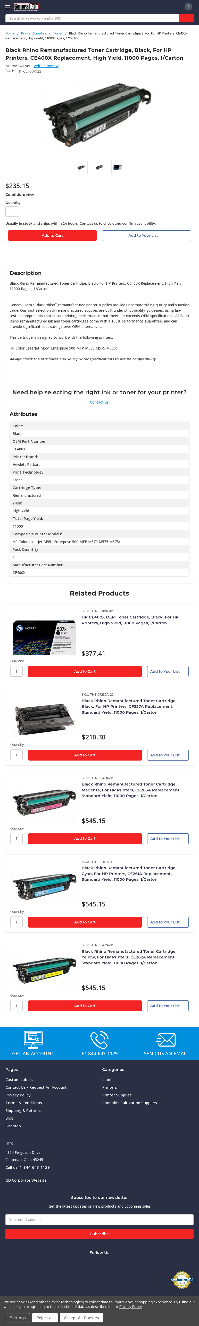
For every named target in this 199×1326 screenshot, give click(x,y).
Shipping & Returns (23, 1110)
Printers (109, 1087)
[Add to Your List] (168, 671)
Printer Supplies (117, 1094)
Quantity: (13, 202)
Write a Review (46, 65)
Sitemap (13, 1125)
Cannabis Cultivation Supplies (129, 1102)
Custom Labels (19, 1079)
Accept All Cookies (81, 1318)
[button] (33, 1040)
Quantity (17, 661)
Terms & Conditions (23, 1102)
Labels (108, 1079)
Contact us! (99, 402)
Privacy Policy (18, 1094)
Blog (9, 1118)
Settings (18, 1318)
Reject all (45, 1318)
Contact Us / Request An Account (36, 1087)
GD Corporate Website (26, 1180)
